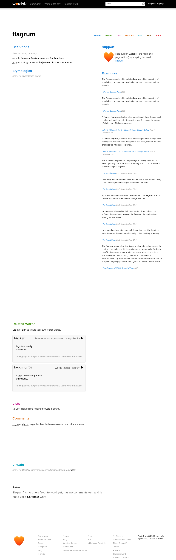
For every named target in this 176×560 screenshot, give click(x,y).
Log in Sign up (156, 3)
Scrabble (33, 496)
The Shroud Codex (109, 173)
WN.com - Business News (111, 92)
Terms (116, 547)
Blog (65, 539)
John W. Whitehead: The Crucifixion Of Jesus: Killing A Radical (125, 130)
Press (40, 543)
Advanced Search (121, 557)
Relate (108, 35)
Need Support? (120, 543)
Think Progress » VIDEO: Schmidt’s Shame (118, 268)
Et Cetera (118, 536)
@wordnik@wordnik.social (75, 550)
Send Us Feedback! (122, 539)
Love (158, 35)
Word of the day (52, 4)
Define (97, 35)
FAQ (40, 550)
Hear (149, 35)
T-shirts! (41, 554)
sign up (25, 330)
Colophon (42, 547)
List (119, 35)
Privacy (116, 550)
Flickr (72, 470)
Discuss (129, 35)
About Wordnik (44, 539)
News (66, 536)
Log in (15, 330)
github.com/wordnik (96, 543)
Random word (71, 4)
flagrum (119, 60)
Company (43, 536)
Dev (90, 536)
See (140, 35)
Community (35, 4)
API (89, 539)
